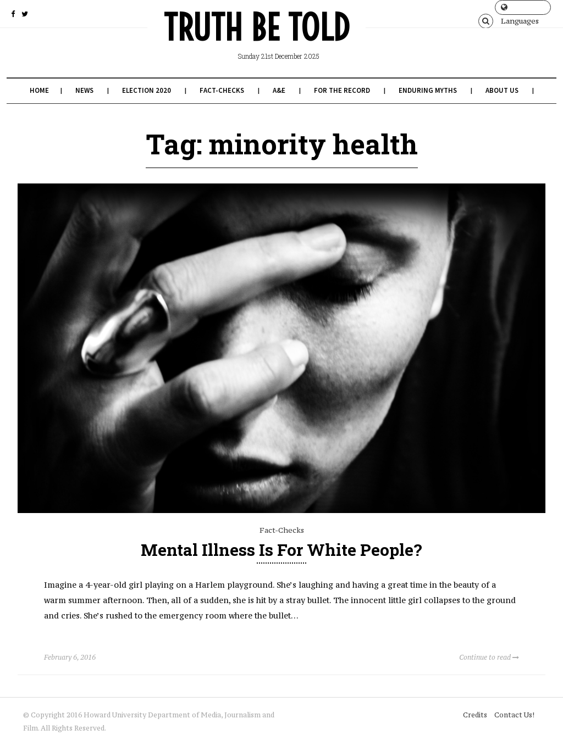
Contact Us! (514, 715)
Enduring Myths (428, 90)
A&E (279, 90)
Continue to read (489, 657)
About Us (501, 90)
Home (39, 90)
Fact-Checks (222, 90)
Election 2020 (146, 90)
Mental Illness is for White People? (281, 549)
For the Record (342, 90)
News (84, 90)
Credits (475, 715)
